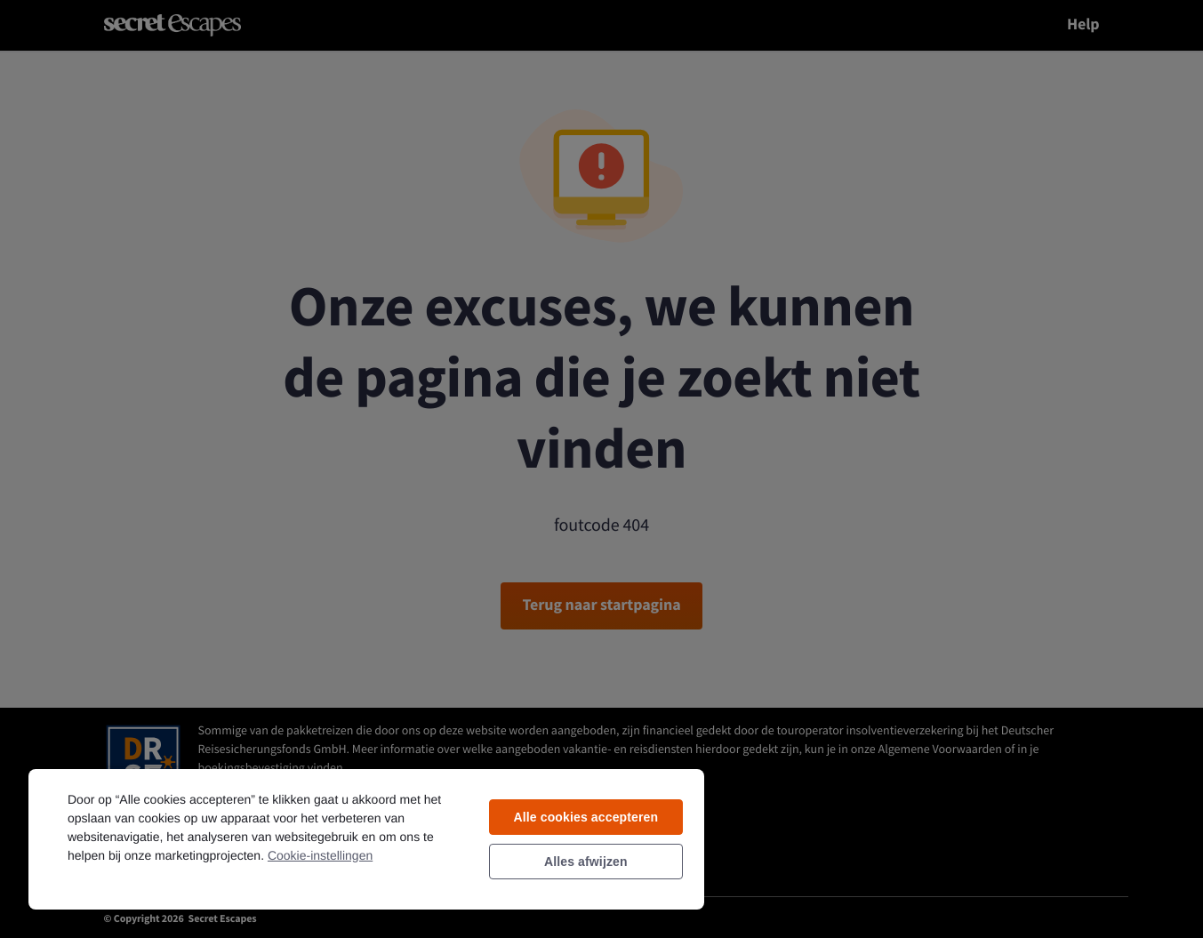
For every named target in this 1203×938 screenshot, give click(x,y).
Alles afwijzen (586, 861)
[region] (366, 838)
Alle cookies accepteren (585, 817)
